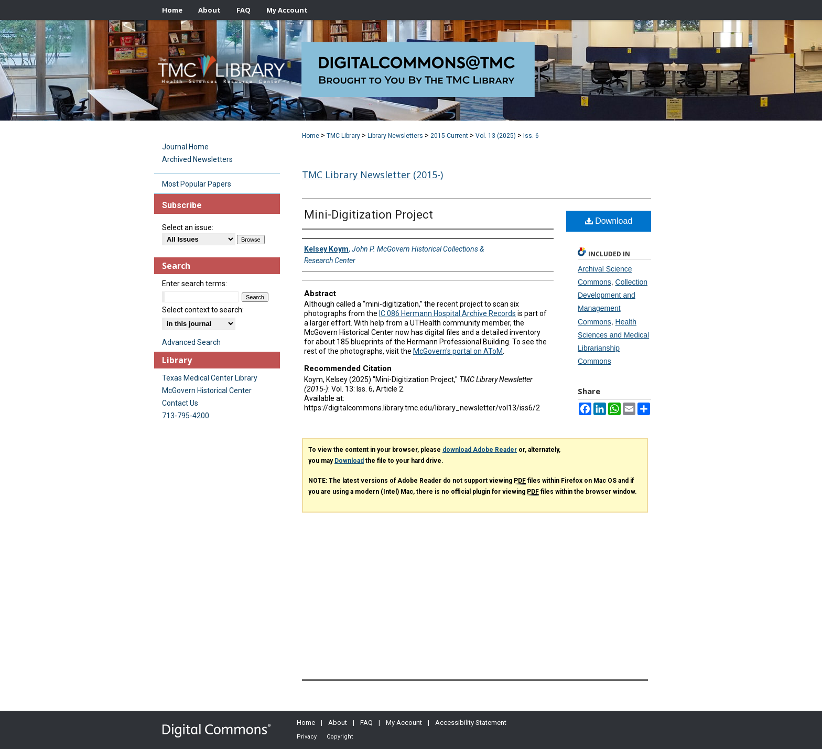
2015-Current (449, 135)
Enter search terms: (194, 283)
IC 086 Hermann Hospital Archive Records (447, 313)
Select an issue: (187, 227)
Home (310, 135)
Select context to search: (203, 310)
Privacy (307, 736)
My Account (404, 722)
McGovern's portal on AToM (458, 351)
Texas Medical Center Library (209, 378)
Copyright (340, 736)
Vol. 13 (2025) (495, 135)
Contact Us (180, 403)
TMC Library (343, 135)
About (337, 722)
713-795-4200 (185, 415)
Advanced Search (191, 342)
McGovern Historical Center (207, 390)
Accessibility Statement (470, 722)
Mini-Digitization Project (368, 214)
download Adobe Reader (479, 449)
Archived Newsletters (197, 159)
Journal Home (185, 147)
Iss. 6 (531, 135)
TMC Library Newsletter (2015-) (372, 174)
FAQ (366, 722)
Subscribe (182, 205)
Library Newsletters (395, 135)
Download (609, 220)
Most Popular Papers (196, 184)
